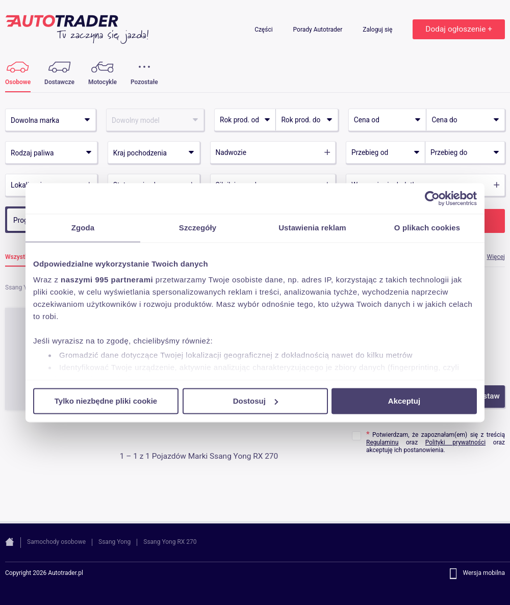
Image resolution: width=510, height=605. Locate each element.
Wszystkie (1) (23, 257)
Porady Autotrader (318, 29)
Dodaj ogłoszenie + (458, 29)
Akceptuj (404, 401)
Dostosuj (255, 401)
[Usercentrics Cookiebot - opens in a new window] (432, 198)
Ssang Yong (114, 541)
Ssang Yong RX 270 (169, 541)
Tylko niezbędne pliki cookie (106, 401)
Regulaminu (382, 442)
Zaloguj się (378, 29)
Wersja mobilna (484, 573)
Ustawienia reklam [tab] (312, 227)
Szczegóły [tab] (197, 227)
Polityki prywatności (455, 442)
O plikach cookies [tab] (427, 227)
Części (264, 29)
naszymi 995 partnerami (107, 279)
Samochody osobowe (56, 541)
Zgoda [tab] (83, 227)
